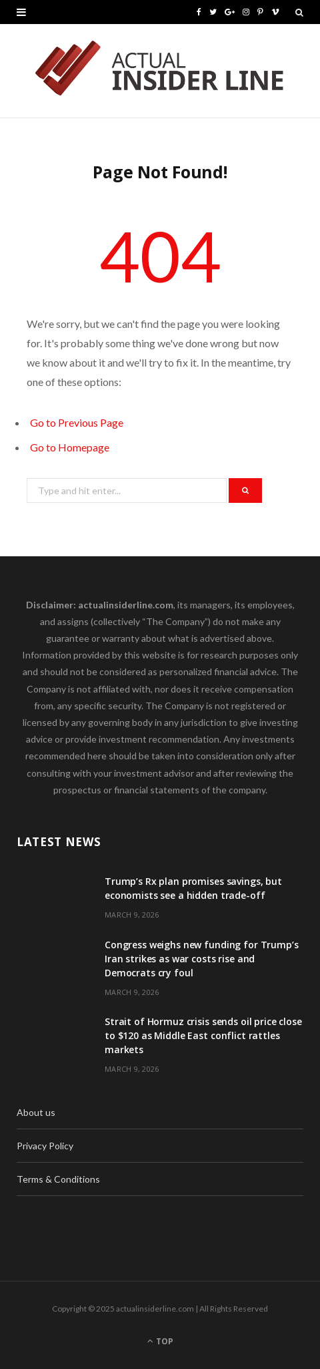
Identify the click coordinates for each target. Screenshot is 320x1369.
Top (160, 1341)
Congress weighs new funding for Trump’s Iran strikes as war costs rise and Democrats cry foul (202, 958)
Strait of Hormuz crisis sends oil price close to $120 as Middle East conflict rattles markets (203, 1035)
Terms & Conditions (58, 1179)
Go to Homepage (69, 447)
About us (36, 1112)
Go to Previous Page (76, 422)
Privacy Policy (45, 1145)
